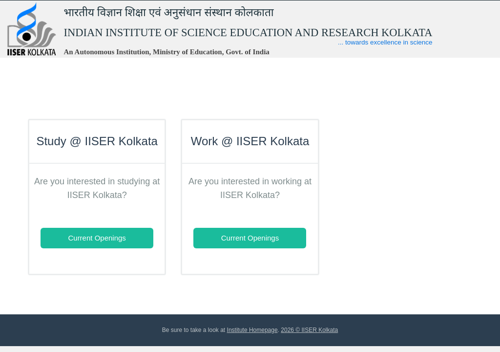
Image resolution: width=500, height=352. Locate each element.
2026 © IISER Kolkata (309, 330)
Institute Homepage (252, 330)
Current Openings (96, 238)
